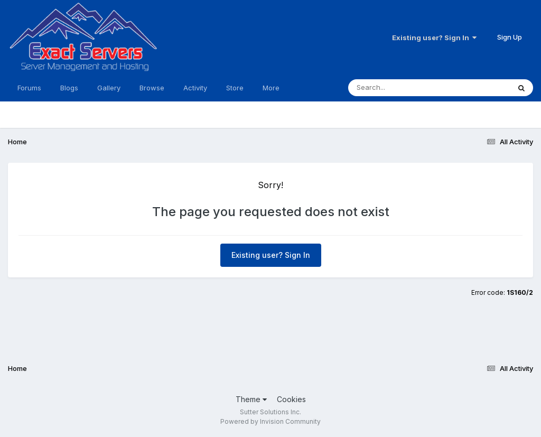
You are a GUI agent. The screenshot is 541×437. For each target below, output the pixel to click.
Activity (195, 87)
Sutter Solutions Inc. (270, 412)
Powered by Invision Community (270, 421)
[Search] (400, 87)
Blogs (69, 87)
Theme (251, 399)
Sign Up (509, 37)
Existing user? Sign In (434, 37)
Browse (151, 87)
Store (235, 87)
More (271, 87)
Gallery (108, 87)
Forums (29, 87)
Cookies (291, 399)
